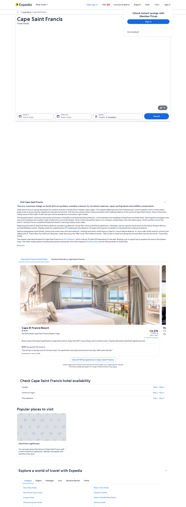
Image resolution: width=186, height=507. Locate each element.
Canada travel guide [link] (63, 452)
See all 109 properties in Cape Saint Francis (112, 222)
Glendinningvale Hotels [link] (32, 352)
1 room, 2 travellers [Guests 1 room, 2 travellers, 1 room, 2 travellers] (107, 87)
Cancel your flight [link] (142, 460)
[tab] (72, 157)
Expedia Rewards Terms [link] (104, 472)
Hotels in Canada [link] (61, 456)
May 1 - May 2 (158, 247)
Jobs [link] (17, 456)
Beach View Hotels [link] (101, 337)
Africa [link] (18, 12)
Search (158, 86)
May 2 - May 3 (158, 252)
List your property (126, 4)
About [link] (18, 452)
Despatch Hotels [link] (100, 342)
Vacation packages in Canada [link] (66, 464)
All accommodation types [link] (64, 476)
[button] (93, 320)
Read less (59, 146)
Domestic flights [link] (61, 468)
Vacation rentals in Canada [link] (65, 460)
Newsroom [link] (19, 481)
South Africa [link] (26, 12)
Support (142, 4)
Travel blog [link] (59, 481)
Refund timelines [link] (142, 464)
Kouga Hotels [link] (28, 347)
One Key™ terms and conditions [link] (107, 464)
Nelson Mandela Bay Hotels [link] (105, 347)
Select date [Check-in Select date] (26, 87)
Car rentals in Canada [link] (63, 472)
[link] (148, 32)
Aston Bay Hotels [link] (30, 337)
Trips (152, 4)
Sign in (168, 4)
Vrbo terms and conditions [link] (105, 468)
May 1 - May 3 (158, 258)
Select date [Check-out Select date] (65, 87)
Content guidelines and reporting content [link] (110, 481)
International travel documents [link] (146, 472)
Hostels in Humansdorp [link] (32, 357)
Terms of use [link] (100, 460)
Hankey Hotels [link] (99, 352)
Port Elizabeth (107, 138)
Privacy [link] (98, 452)
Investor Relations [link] (22, 468)
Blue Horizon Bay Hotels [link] (32, 342)
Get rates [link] (124, 197)
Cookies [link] (98, 456)
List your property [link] (22, 460)
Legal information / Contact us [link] (106, 476)
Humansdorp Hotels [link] (102, 357)
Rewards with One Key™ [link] (64, 485)
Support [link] (138, 452)
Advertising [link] (20, 472)
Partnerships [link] (20, 464)
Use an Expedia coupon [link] (144, 468)
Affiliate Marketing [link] (22, 476)
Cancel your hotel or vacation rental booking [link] (151, 456)
